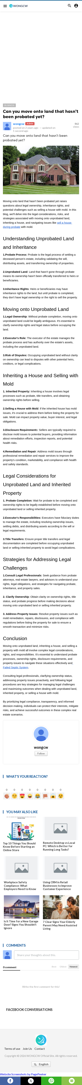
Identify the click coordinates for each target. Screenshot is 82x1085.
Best (54, 966)
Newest (73, 966)
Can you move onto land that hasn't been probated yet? (40, 114)
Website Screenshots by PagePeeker (23, 1074)
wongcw (18, 123)
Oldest (63, 966)
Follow (41, 753)
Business (9, 105)
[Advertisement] (41, 54)
